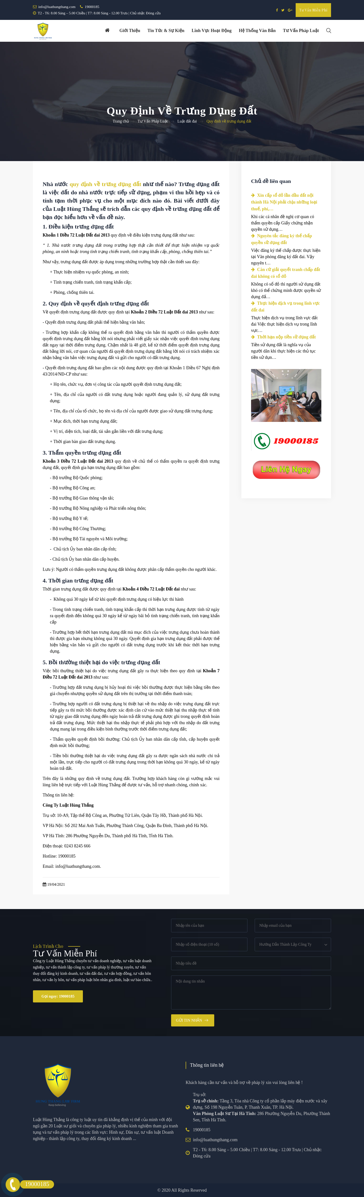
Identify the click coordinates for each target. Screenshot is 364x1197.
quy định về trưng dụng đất (105, 184)
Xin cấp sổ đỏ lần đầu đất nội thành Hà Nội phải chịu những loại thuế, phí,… (284, 202)
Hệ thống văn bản (257, 30)
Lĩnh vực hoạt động (211, 30)
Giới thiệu (129, 30)
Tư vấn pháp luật (301, 30)
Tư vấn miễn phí (313, 10)
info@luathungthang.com (56, 7)
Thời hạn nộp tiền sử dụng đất (283, 337)
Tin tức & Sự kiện (165, 30)
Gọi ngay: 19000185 (57, 996)
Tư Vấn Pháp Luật (153, 121)
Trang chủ (121, 121)
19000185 (92, 7)
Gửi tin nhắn (189, 1020)
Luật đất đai (187, 121)
